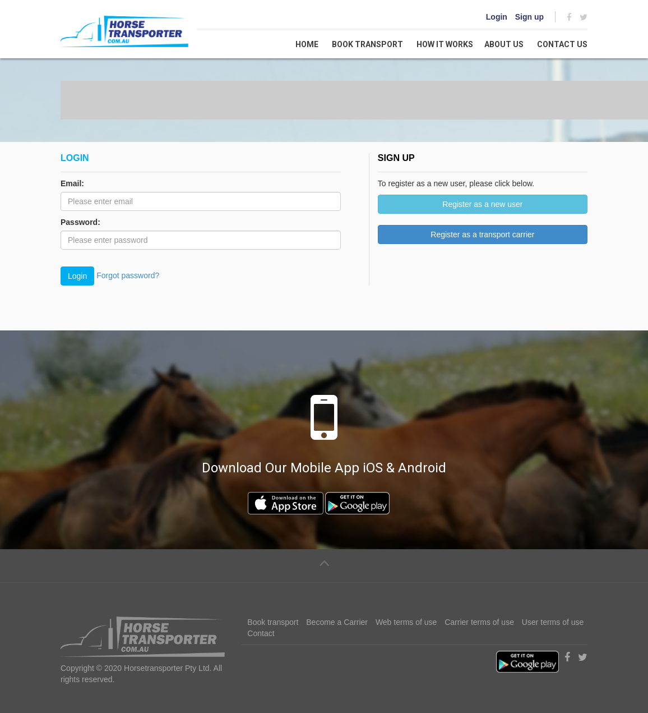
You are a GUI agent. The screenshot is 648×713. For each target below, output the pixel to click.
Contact (260, 633)
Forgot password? (127, 274)
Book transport (367, 44)
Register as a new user (482, 204)
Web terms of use (406, 622)
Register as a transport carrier (482, 234)
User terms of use (553, 622)
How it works (444, 44)
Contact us (562, 44)
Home (306, 44)
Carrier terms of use (479, 622)
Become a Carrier (337, 622)
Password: (80, 222)
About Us (504, 44)
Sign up (529, 16)
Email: (72, 183)
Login (496, 16)
